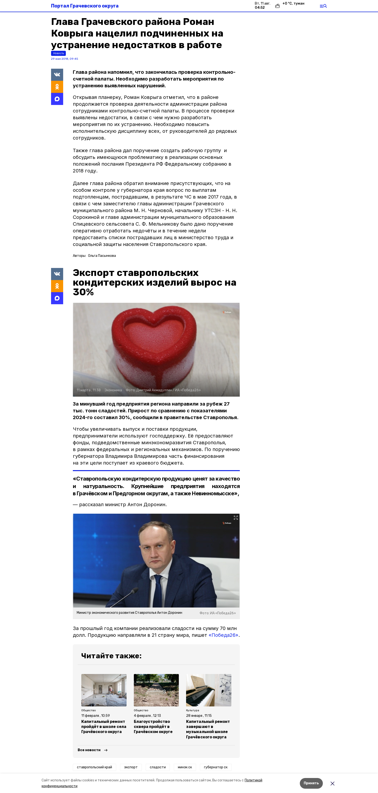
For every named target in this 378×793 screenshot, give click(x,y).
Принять (311, 783)
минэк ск (185, 767)
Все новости (89, 750)
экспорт (131, 767)
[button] (156, 350)
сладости (158, 767)
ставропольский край (94, 767)
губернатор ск (215, 767)
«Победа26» (223, 635)
